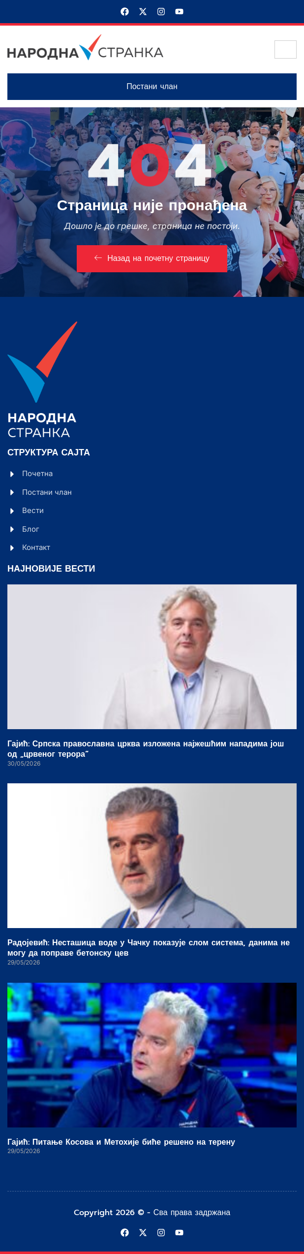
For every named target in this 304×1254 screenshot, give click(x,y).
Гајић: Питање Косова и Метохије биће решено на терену (121, 1142)
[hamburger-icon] (285, 49)
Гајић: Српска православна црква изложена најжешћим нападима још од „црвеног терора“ (145, 749)
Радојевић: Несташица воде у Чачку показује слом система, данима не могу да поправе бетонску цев (148, 948)
